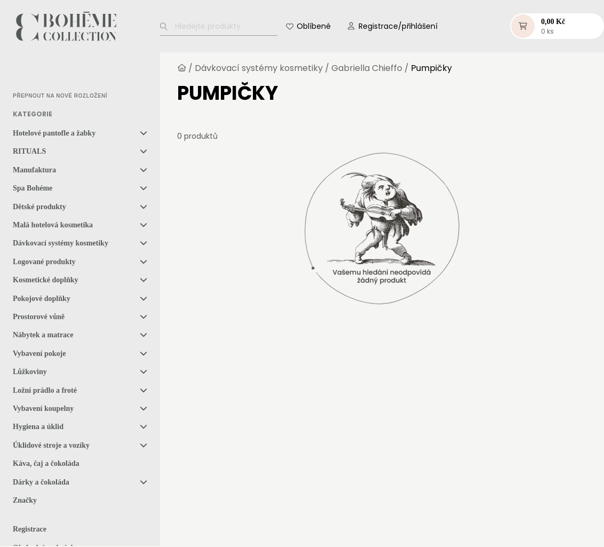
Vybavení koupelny (43, 409)
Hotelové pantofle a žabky (54, 133)
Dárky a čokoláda (41, 482)
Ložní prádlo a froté (45, 390)
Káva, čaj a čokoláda (46, 463)
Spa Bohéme (32, 188)
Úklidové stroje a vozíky (51, 445)
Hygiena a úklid (38, 427)
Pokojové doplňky (41, 299)
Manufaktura (34, 170)
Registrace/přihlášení (398, 26)
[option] (39, 72)
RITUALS (29, 151)
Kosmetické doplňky (45, 280)
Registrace (29, 529)
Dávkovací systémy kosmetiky (60, 243)
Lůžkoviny (30, 372)
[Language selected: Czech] (57, 72)
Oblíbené (314, 26)
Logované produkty (44, 262)
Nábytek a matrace (43, 335)
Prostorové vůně (39, 317)
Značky (25, 500)
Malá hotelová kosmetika (53, 225)
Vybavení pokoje (39, 354)
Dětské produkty (39, 207)
